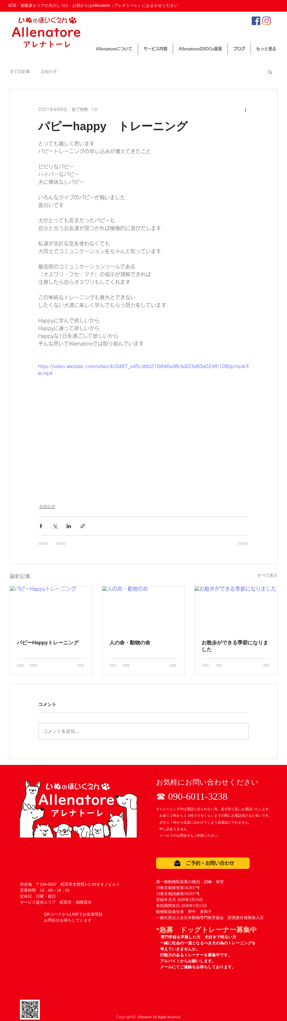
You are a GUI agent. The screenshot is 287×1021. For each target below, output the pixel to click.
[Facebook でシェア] (41, 526)
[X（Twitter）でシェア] (55, 526)
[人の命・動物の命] (143, 609)
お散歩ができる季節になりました (235, 646)
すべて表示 (267, 575)
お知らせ (49, 71)
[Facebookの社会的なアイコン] (256, 21)
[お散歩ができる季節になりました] (236, 609)
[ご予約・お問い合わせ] (203, 863)
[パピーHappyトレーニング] (51, 609)
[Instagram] (266, 21)
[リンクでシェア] (82, 526)
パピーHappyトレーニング (48, 643)
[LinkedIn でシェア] (68, 526)
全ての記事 (20, 71)
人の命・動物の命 (129, 643)
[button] (270, 72)
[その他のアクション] (245, 109)
